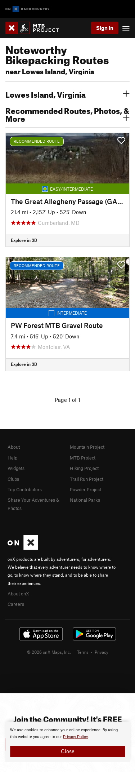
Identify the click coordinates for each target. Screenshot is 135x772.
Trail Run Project (86, 479)
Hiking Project (84, 468)
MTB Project (82, 458)
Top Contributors (25, 489)
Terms (83, 652)
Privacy (101, 652)
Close (68, 751)
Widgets (16, 468)
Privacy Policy (75, 737)
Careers (16, 604)
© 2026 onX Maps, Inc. (49, 652)
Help (12, 458)
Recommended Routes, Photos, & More (67, 114)
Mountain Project (87, 447)
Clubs (13, 479)
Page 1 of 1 (67, 399)
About (14, 447)
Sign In (104, 28)
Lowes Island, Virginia (67, 93)
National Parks (85, 500)
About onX (18, 593)
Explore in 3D (24, 240)
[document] (67, 742)
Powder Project (85, 489)
